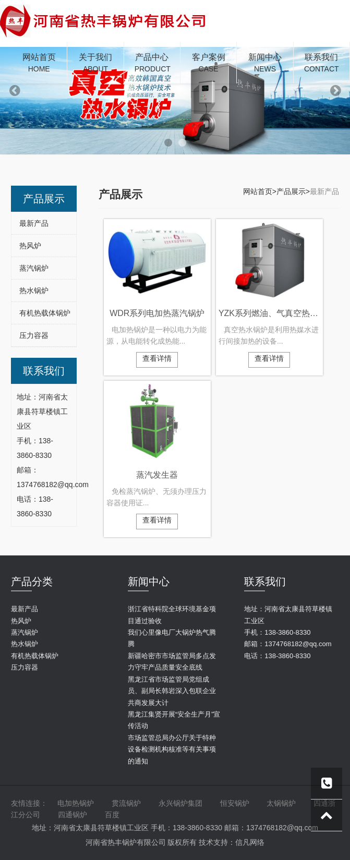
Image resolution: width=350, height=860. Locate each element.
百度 (112, 814)
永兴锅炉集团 (180, 803)
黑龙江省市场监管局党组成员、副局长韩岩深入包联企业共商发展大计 (172, 691)
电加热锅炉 (75, 803)
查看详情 (157, 358)
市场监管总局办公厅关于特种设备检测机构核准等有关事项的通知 (172, 749)
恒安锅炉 (234, 803)
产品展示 (291, 191)
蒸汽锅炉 (34, 268)
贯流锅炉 (126, 803)
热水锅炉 (34, 290)
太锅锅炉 (281, 803)
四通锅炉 (72, 814)
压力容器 (34, 335)
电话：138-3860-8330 (277, 656)
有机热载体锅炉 (44, 313)
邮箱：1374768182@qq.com (287, 644)
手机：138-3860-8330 (277, 632)
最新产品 (34, 223)
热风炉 (30, 245)
